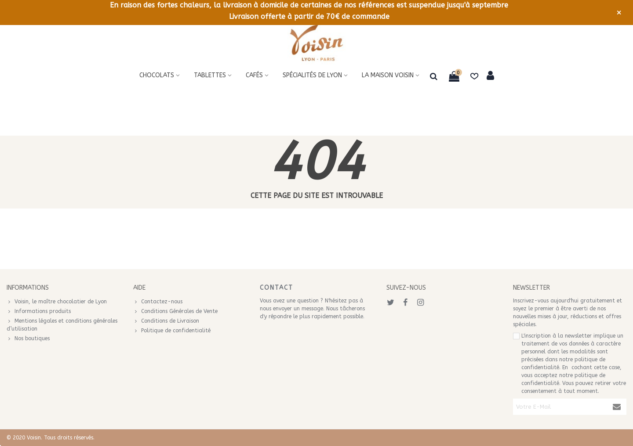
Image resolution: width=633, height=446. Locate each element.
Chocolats (156, 75)
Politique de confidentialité (172, 330)
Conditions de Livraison (166, 321)
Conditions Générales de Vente (175, 311)
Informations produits (39, 311)
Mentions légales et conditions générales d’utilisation (62, 324)
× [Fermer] (619, 13)
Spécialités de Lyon (312, 75)
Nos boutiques (28, 338)
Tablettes (210, 75)
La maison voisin (388, 75)
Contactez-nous (157, 302)
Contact (276, 287)
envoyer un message (298, 309)
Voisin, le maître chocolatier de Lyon (57, 302)
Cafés (254, 75)
